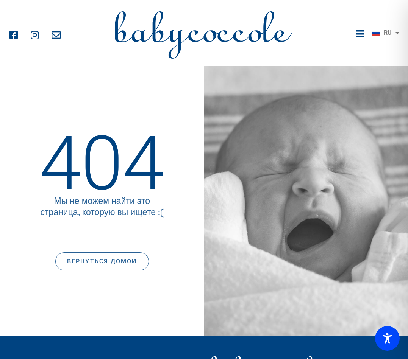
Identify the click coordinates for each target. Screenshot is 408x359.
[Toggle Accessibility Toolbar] (387, 338)
